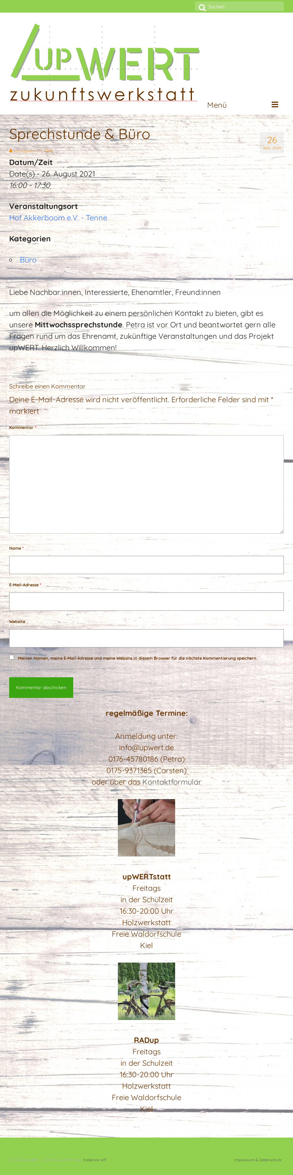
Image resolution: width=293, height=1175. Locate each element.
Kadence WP (94, 1159)
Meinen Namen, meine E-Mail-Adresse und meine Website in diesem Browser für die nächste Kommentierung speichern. (138, 658)
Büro (28, 259)
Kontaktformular (171, 782)
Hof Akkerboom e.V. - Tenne (58, 217)
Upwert (29, 151)
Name (16, 548)
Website (17, 621)
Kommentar (22, 427)
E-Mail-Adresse (25, 585)
